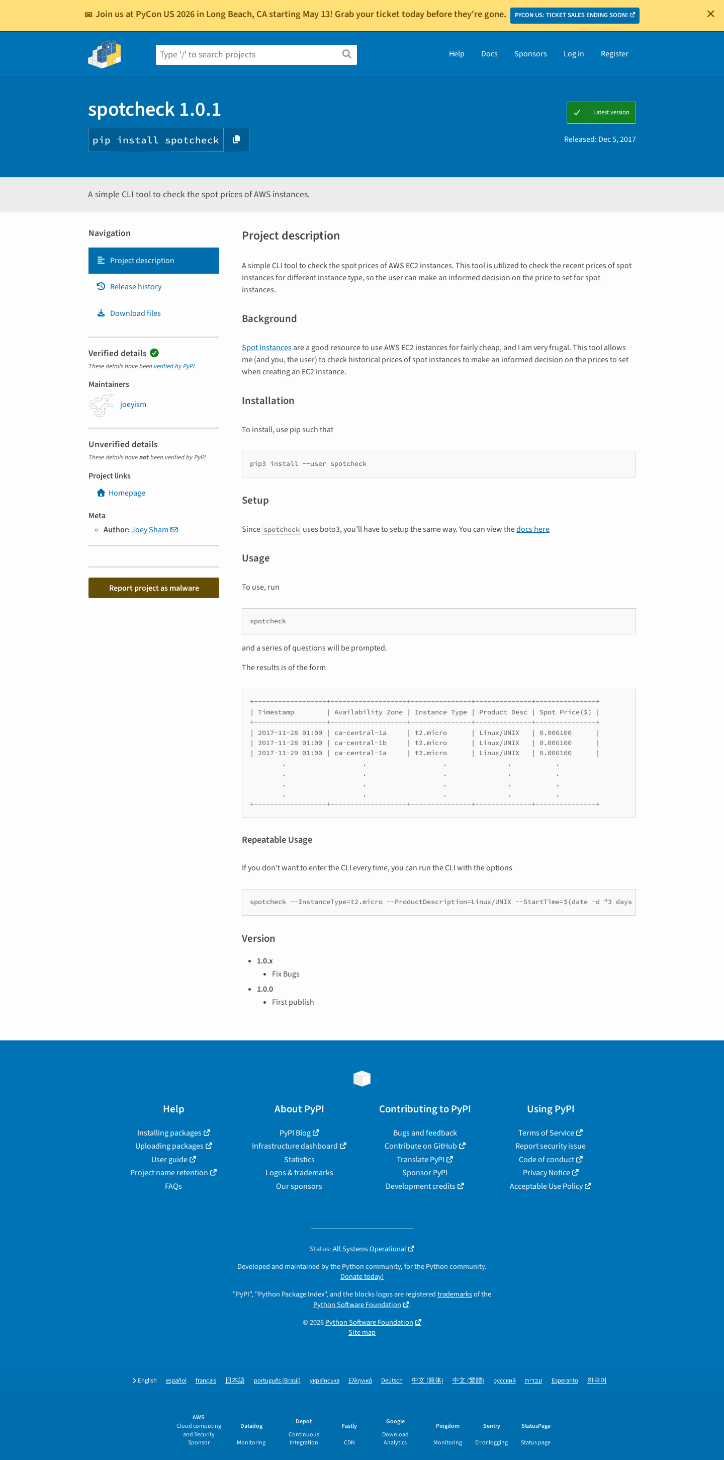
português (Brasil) (277, 1380)
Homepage (120, 493)
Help (457, 53)
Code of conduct (546, 1159)
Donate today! (362, 1276)
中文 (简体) (427, 1380)
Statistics (299, 1159)
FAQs (173, 1186)
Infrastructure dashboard (295, 1146)
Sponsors (530, 53)
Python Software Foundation (357, 1305)
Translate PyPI (420, 1159)
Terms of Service (546, 1133)
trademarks (454, 1294)
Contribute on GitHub (421, 1146)
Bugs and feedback (425, 1133)
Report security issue (550, 1146)
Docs (489, 53)
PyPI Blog (295, 1133)
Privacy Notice (546, 1172)
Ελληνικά (360, 1380)
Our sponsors (299, 1186)
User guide (169, 1159)
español (176, 1380)
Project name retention (169, 1172)
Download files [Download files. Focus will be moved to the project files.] (128, 313)
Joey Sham (149, 529)
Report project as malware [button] (154, 588)
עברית (533, 1380)
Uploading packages (169, 1146)
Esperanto (565, 1380)
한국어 (597, 1380)
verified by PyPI (174, 366)
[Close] (710, 13)
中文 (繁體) (468, 1380)
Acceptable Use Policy (546, 1186)
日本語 (235, 1380)
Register (614, 53)
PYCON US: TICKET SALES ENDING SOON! (571, 15)
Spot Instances (267, 347)
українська (324, 1380)
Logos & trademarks (299, 1172)
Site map (362, 1332)
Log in (574, 53)
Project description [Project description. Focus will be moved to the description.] (135, 260)
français (206, 1380)
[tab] (153, 261)
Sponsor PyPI (424, 1172)
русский (504, 1380)
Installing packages (169, 1133)
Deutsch (392, 1380)
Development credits (421, 1186)
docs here (533, 529)
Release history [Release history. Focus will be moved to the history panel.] (128, 286)
